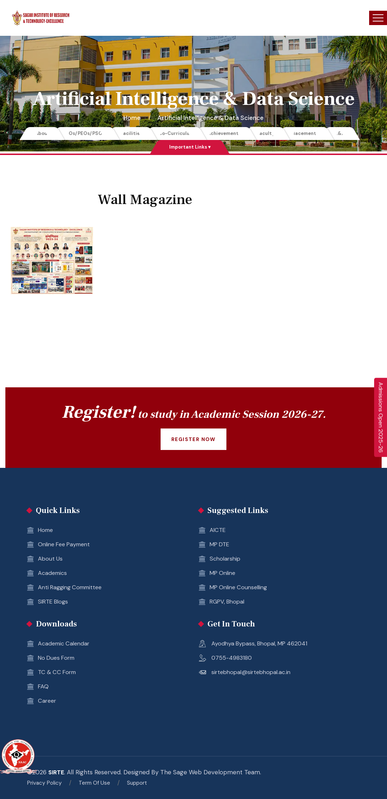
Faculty (276, 134)
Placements (322, 134)
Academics (53, 574)
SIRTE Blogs (54, 602)
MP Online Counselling (241, 588)
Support (147, 783)
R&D (364, 134)
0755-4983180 (232, 659)
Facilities (121, 134)
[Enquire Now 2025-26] (380, 417)
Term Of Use (101, 783)
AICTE (218, 531)
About (18, 134)
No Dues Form (58, 659)
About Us (50, 559)
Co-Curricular (171, 134)
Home (133, 118)
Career (48, 702)
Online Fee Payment (67, 545)
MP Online (224, 574)
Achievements (228, 134)
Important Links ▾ (190, 148)
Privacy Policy (47, 783)
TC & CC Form (58, 673)
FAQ (43, 687)
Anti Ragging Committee (72, 588)
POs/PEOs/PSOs (68, 134)
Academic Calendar (65, 644)
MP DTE (221, 545)
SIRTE (56, 773)
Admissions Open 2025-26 (380, 417)
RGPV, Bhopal (229, 602)
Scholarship (226, 559)
